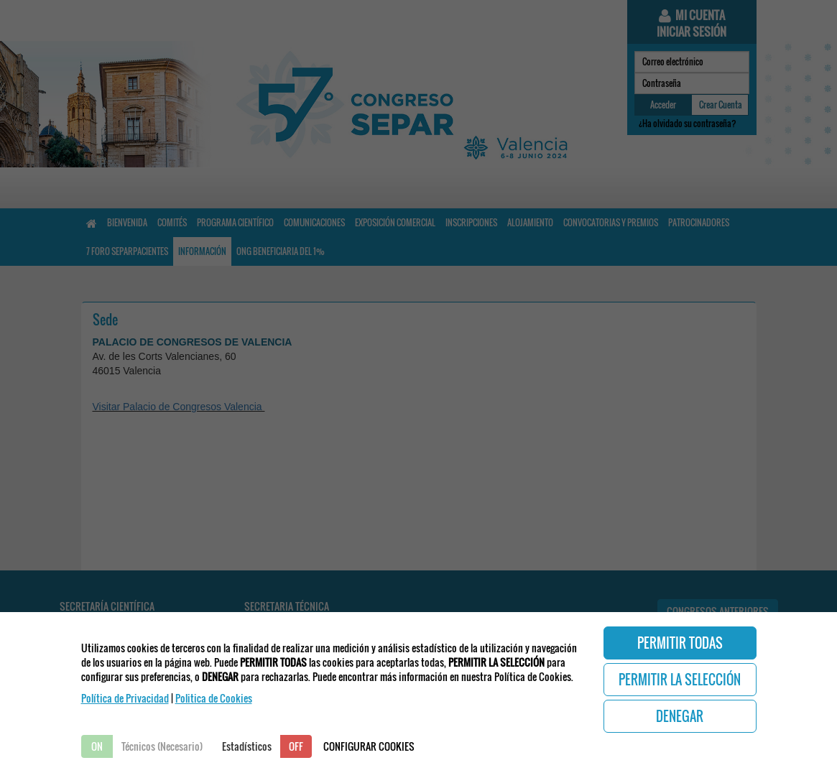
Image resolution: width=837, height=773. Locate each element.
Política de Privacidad (125, 697)
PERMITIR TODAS (680, 643)
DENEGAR (679, 716)
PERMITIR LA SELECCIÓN (680, 679)
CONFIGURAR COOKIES (369, 746)
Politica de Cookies (213, 697)
